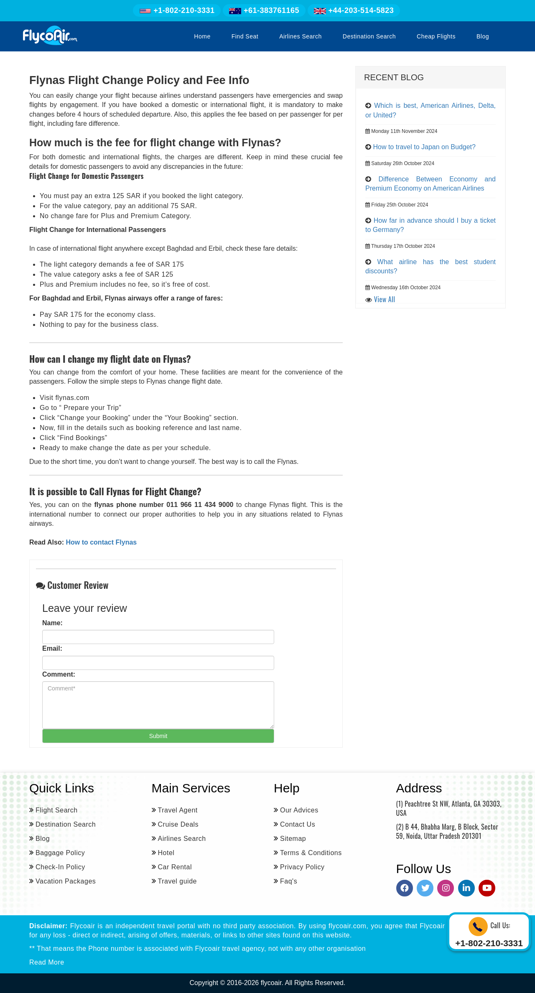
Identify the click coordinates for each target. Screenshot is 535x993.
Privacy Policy (302, 867)
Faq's (288, 881)
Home (202, 36)
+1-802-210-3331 (177, 10)
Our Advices (299, 810)
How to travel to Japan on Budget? (424, 146)
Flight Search (57, 810)
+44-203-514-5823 (354, 10)
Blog (482, 36)
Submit (158, 736)
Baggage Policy (60, 852)
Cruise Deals (178, 824)
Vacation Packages (66, 881)
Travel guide (177, 881)
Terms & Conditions (311, 852)
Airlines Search (300, 36)
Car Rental (175, 867)
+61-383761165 (264, 10)
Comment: (58, 674)
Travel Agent (178, 810)
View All (384, 299)
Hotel (166, 852)
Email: (52, 648)
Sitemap (293, 838)
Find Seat (245, 36)
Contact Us (297, 824)
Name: (52, 622)
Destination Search (369, 36)
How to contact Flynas (100, 542)
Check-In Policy (60, 867)
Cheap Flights (436, 36)
